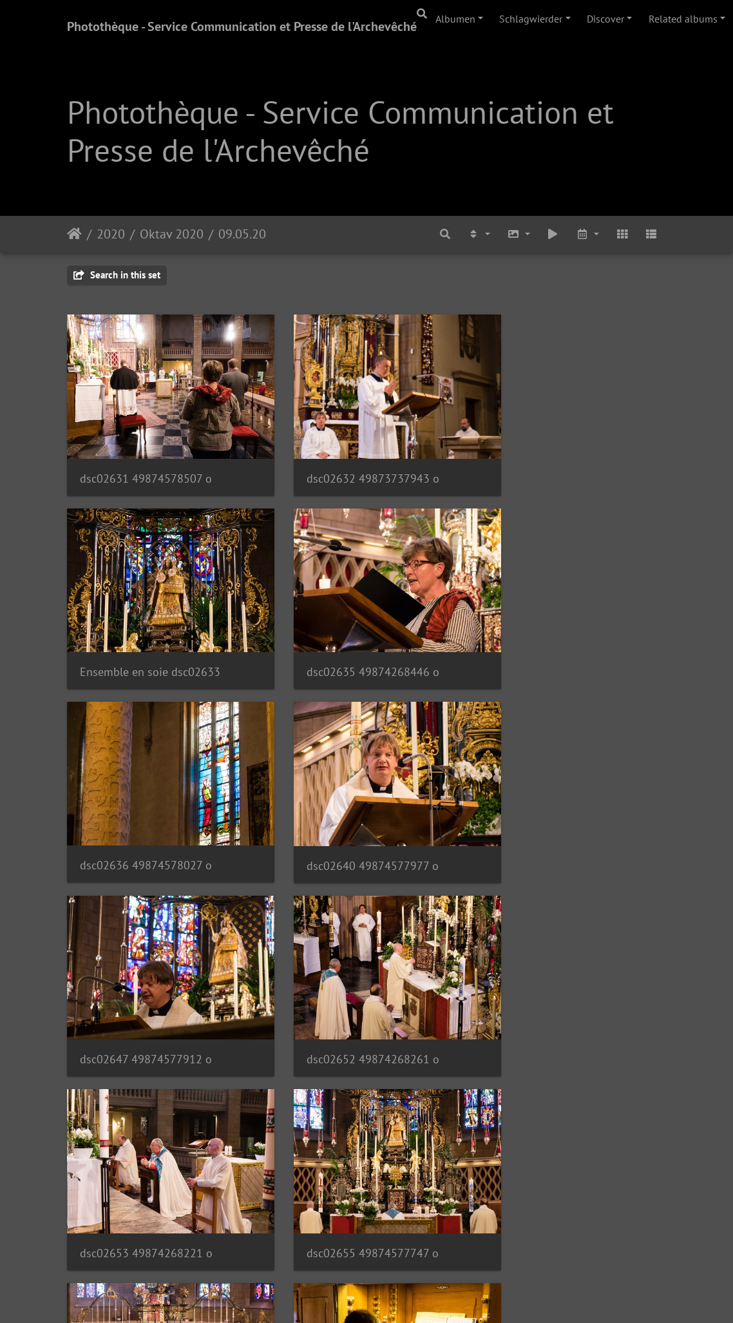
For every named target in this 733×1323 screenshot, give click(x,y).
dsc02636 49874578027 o (352, 643)
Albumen (455, 18)
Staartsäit (74, 234)
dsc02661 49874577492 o (352, 1181)
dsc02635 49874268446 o (146, 643)
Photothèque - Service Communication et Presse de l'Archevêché (242, 26)
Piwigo (402, 1295)
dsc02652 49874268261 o (352, 822)
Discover (605, 18)
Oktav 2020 (172, 234)
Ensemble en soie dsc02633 (562, 463)
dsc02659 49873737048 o (146, 1181)
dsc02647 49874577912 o (146, 822)
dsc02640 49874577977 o (558, 643)
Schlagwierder (530, 18)
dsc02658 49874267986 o (558, 1002)
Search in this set (116, 275)
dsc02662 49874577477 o (558, 1181)
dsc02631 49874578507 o (146, 463)
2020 (111, 234)
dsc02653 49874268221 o (558, 822)
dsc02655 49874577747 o (146, 1002)
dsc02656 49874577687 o (352, 1002)
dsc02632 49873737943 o (352, 463)
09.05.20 (242, 234)
